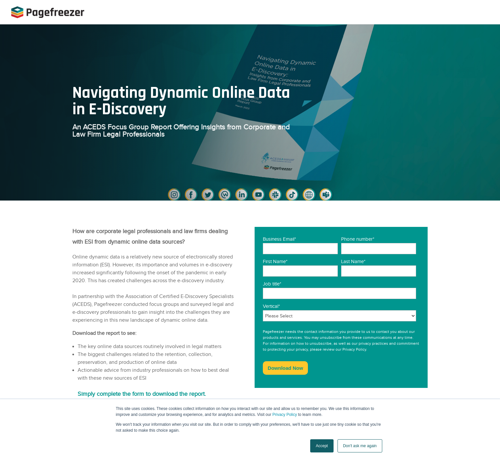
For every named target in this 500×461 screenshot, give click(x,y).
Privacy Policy (284, 414)
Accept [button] (322, 446)
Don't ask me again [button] (360, 446)
